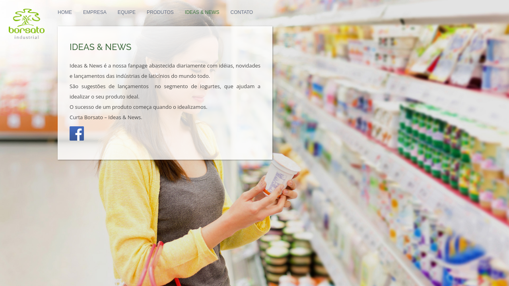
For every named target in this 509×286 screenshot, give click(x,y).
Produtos (211, 20)
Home (116, 20)
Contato (293, 20)
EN (331, 20)
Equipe (178, 20)
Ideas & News (253, 20)
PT (320, 20)
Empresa (146, 20)
